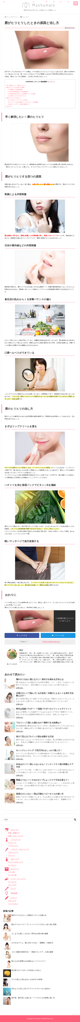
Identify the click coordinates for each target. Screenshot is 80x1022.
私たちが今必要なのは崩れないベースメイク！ (28, 961)
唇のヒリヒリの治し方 (13, 98)
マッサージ (12, 865)
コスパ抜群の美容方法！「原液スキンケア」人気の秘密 (32, 952)
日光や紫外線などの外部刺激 (18, 91)
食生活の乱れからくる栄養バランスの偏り (22, 94)
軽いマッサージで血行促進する (18, 104)
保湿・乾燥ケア (14, 833)
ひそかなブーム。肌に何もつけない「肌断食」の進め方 (32, 943)
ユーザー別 (12, 875)
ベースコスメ (13, 904)
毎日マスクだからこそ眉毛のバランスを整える (28, 915)
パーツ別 (11, 872)
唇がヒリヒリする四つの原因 (15, 87)
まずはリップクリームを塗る (18, 100)
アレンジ (11, 855)
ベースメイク (13, 846)
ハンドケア (12, 882)
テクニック (12, 842)
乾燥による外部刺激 (15, 89)
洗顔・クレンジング (15, 836)
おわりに (9, 106)
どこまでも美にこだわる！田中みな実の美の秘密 (29, 933)
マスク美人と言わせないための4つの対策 (26, 979)
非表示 (52, 81)
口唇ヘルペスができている (17, 96)
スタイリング (13, 852)
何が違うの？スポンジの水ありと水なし (26, 970)
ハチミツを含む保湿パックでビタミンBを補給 (23, 102)
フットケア (12, 885)
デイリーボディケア (15, 862)
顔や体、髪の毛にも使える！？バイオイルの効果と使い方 (33, 998)
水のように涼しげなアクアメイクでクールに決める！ (31, 988)
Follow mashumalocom (51, 642)
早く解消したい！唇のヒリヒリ (16, 85)
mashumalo (37, 1018)
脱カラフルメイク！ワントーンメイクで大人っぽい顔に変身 (33, 924)
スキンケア (12, 901)
